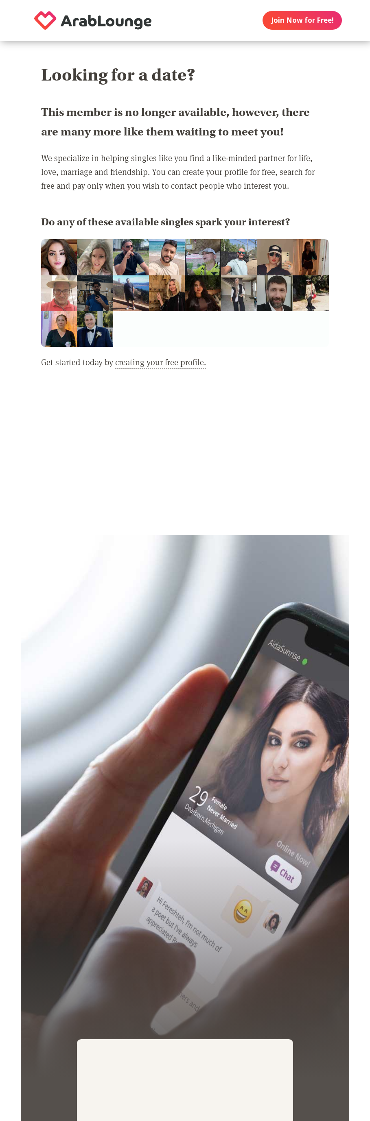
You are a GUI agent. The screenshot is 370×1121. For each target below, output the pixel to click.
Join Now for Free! (302, 20)
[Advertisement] (185, 458)
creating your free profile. (160, 362)
